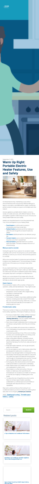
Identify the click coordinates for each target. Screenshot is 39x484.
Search (27, 410)
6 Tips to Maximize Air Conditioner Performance (17, 433)
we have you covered (24, 391)
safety (11, 396)
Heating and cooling (13, 394)
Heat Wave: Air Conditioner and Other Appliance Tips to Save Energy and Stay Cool (17, 458)
